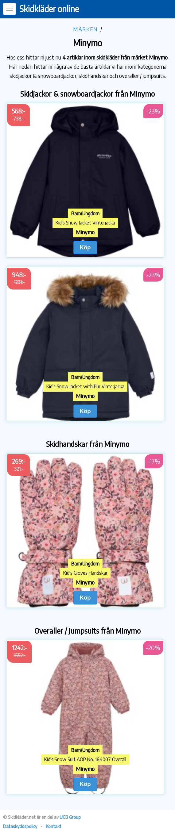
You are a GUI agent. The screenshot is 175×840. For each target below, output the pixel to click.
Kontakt (53, 826)
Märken (85, 29)
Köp (85, 247)
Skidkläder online (49, 8)
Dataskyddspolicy (20, 826)
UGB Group (70, 817)
